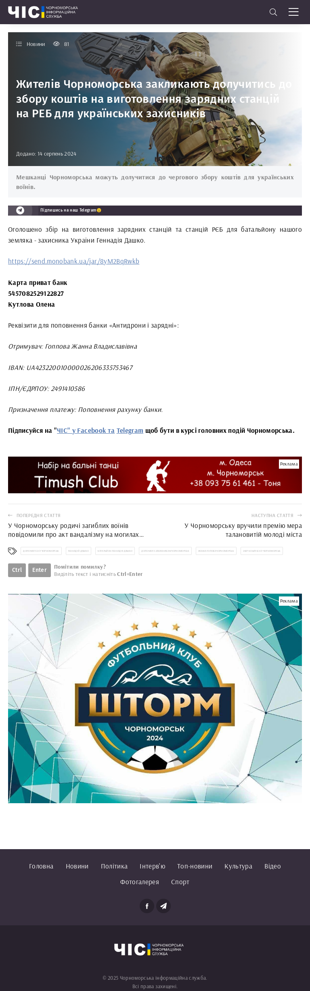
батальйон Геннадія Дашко (115, 551)
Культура (238, 866)
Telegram (130, 430)
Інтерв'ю (152, 866)
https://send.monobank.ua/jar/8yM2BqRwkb (73, 261)
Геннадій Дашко (78, 551)
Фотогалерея (139, 881)
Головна (41, 866)
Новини (77, 866)
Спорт (180, 881)
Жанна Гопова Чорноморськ (216, 551)
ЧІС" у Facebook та (86, 430)
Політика (114, 866)
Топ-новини (194, 866)
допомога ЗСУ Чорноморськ (41, 551)
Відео (272, 866)
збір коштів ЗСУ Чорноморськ (262, 551)
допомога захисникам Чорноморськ (165, 551)
